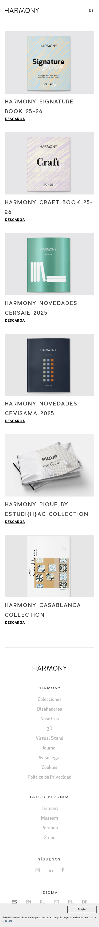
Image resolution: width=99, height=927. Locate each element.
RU (42, 902)
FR (56, 902)
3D (49, 729)
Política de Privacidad (49, 777)
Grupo (49, 838)
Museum (49, 818)
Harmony (49, 809)
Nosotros (49, 719)
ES (14, 902)
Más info (7, 921)
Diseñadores (49, 709)
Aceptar (82, 909)
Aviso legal (49, 758)
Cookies (49, 768)
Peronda (49, 828)
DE (84, 902)
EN (28, 902)
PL (70, 902)
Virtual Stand (49, 738)
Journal (49, 748)
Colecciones (50, 700)
